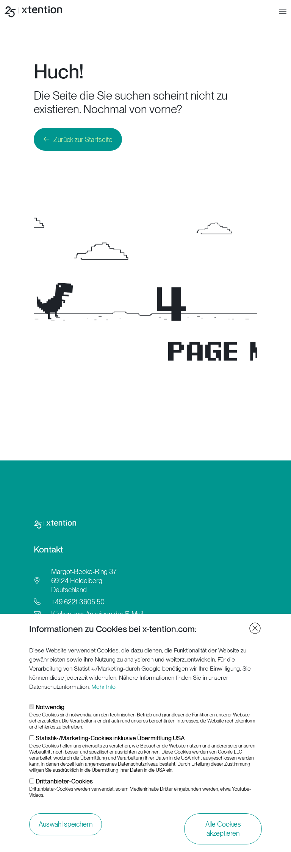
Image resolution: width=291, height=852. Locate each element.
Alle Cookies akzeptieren (223, 828)
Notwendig (50, 707)
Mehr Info (103, 686)
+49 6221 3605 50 (78, 602)
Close (255, 628)
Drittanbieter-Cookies (64, 781)
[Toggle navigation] (282, 11)
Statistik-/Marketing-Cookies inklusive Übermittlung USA (110, 738)
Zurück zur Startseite (83, 140)
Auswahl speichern (65, 824)
